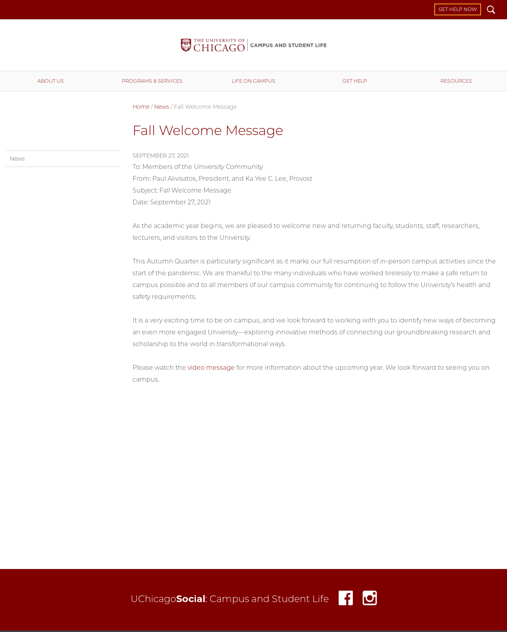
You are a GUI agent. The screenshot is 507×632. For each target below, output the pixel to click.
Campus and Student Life (253, 45)
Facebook (346, 600)
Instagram (370, 600)
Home (141, 106)
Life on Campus (253, 81)
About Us (50, 81)
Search (491, 10)
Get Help (355, 81)
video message (211, 367)
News (161, 106)
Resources (456, 81)
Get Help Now (458, 9)
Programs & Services (152, 81)
